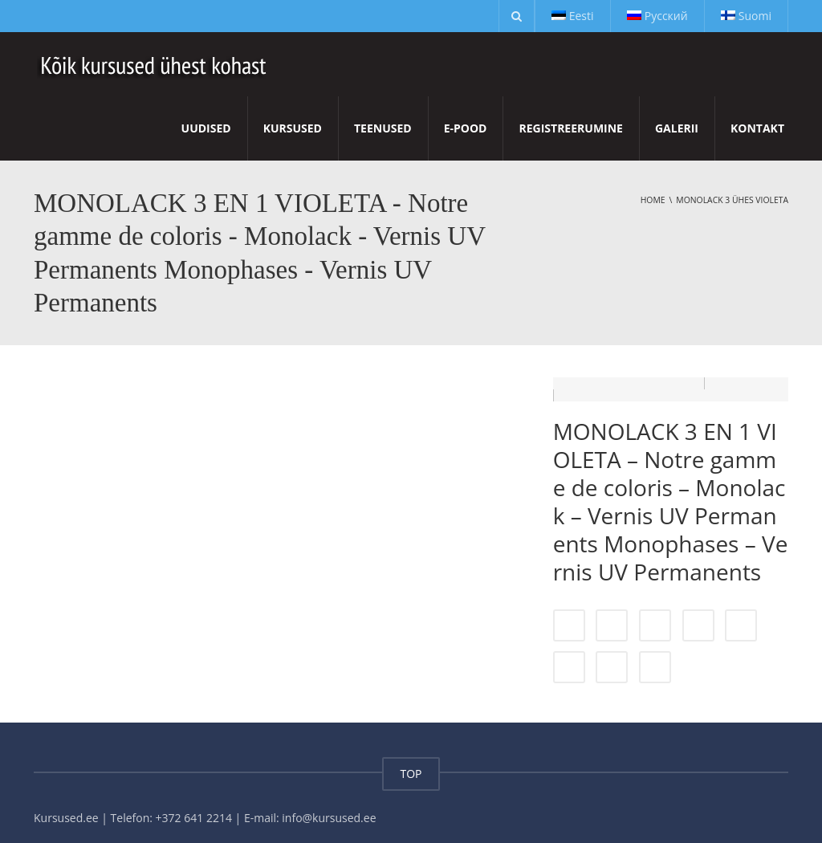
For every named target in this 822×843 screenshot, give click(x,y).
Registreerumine (570, 128)
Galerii (676, 128)
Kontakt (757, 128)
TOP (410, 761)
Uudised (206, 128)
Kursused (292, 128)
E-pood (465, 128)
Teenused (383, 128)
